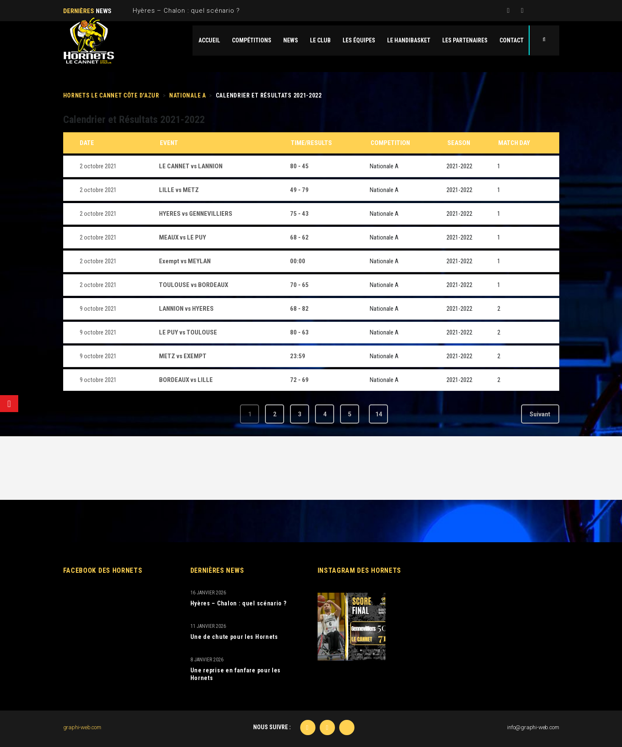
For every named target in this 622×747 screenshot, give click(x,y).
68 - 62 (299, 237)
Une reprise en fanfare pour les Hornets (235, 674)
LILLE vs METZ (179, 190)
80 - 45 (299, 166)
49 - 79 (299, 190)
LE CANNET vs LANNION (191, 166)
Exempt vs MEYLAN (185, 261)
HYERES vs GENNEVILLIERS (195, 213)
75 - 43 (299, 213)
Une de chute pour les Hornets (234, 636)
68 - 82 (299, 308)
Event (169, 143)
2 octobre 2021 (98, 166)
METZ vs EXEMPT (182, 356)
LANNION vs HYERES (186, 308)
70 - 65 (299, 285)
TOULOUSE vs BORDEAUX (193, 285)
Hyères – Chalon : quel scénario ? (186, 10)
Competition (390, 143)
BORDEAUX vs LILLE (186, 380)
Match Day (514, 143)
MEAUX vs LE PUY (182, 237)
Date (87, 143)
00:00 (297, 261)
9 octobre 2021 (98, 308)
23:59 (297, 356)
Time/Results (311, 143)
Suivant (540, 414)
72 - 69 (299, 380)
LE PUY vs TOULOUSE (188, 332)
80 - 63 (299, 332)
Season (458, 143)
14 (378, 414)
